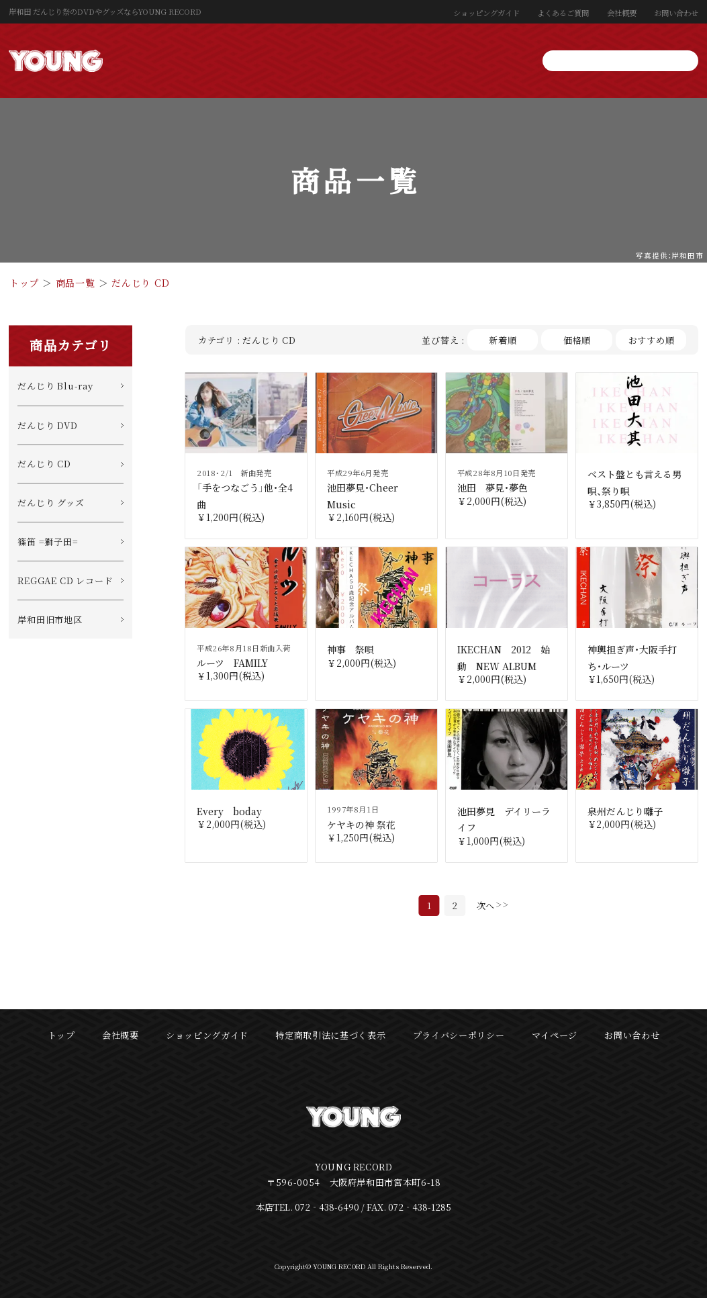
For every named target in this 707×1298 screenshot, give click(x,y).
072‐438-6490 (327, 1207)
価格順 (577, 340)
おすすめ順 (651, 340)
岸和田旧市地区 (50, 619)
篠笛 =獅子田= (47, 541)
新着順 (502, 340)
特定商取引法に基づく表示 (330, 1035)
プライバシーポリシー (459, 1035)
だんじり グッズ (50, 502)
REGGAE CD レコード (65, 580)
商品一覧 (75, 282)
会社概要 (622, 12)
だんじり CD (140, 282)
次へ (485, 905)
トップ (24, 282)
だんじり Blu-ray (55, 385)
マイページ (554, 1035)
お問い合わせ (676, 12)
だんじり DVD (47, 425)
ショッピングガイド (486, 12)
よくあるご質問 (563, 12)
